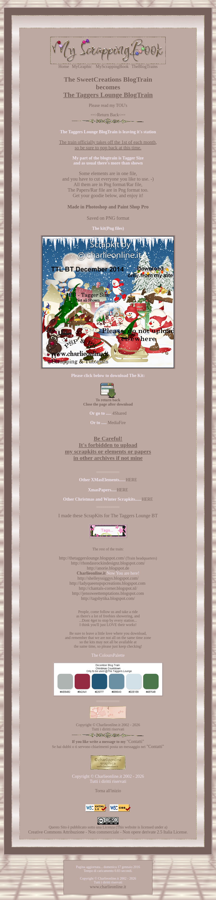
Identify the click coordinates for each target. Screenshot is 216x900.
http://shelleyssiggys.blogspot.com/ (108, 578)
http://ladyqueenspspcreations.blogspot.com (108, 583)
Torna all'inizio (108, 790)
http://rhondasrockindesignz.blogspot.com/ (108, 563)
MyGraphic (82, 66)
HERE (131, 479)
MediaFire (117, 422)
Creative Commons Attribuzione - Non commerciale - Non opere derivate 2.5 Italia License (107, 832)
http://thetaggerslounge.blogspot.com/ (92, 558)
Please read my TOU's (108, 105)
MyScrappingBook (112, 66)
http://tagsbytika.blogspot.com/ (108, 598)
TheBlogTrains (145, 66)
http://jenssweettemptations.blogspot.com (108, 593)
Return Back (108, 114)
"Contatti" (135, 741)
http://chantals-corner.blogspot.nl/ (108, 588)
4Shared (119, 413)
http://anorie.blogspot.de (108, 568)
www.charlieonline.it (108, 886)
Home (63, 66)
